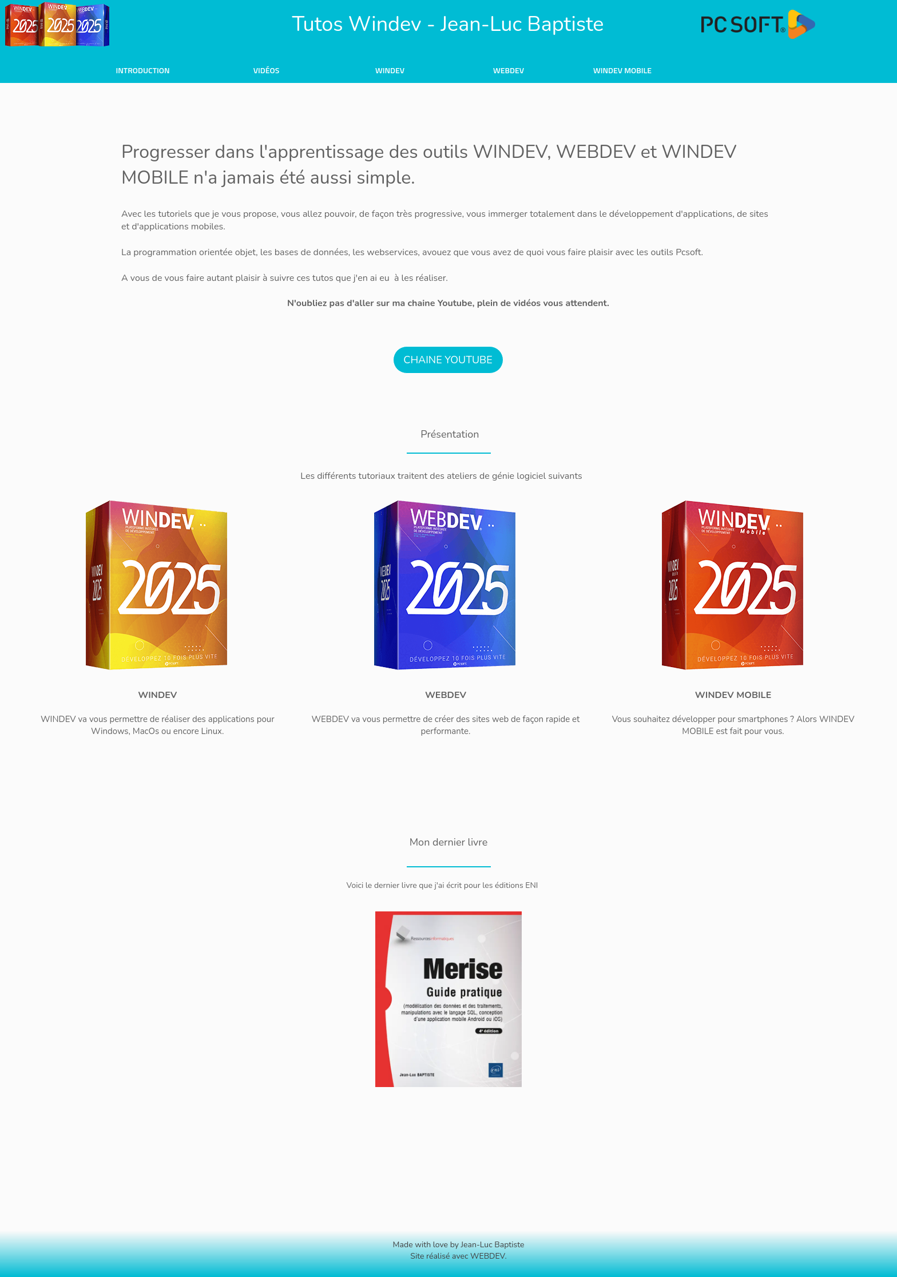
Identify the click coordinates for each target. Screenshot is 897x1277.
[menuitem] (143, 69)
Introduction (142, 70)
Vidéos (266, 70)
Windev (389, 70)
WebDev (508, 70)
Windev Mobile (622, 70)
